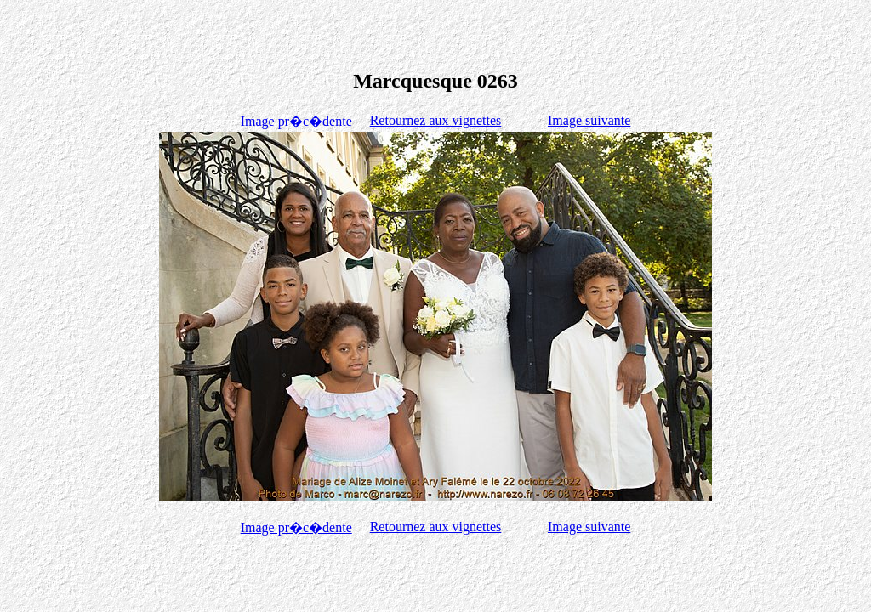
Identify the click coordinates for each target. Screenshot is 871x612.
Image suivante (589, 120)
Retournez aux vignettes (436, 120)
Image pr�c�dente (296, 121)
